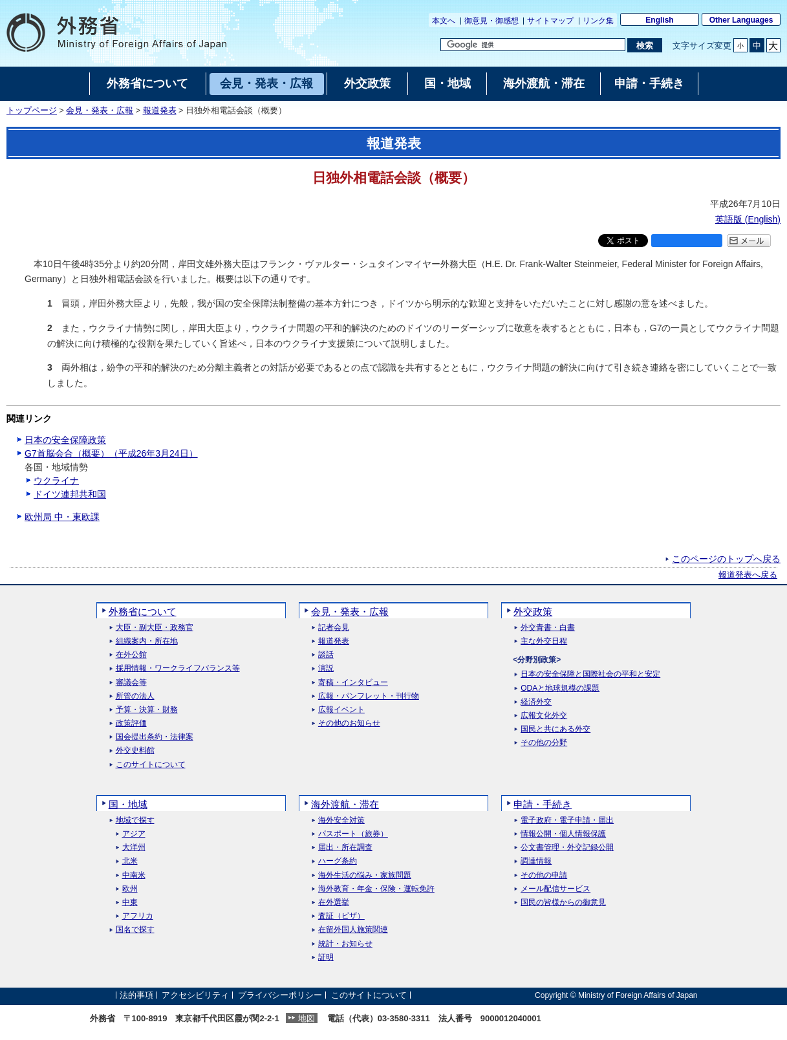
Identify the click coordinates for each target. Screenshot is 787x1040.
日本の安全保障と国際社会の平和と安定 (590, 674)
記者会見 (333, 627)
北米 (130, 861)
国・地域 (128, 804)
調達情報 (536, 861)
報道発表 (160, 110)
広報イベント (341, 710)
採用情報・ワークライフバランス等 (178, 668)
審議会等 (131, 682)
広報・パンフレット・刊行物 (368, 696)
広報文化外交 (544, 715)
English (659, 20)
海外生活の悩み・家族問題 (364, 875)
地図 (306, 1018)
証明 (326, 957)
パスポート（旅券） (353, 834)
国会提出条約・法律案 (154, 737)
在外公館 (131, 655)
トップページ (31, 110)
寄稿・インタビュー (353, 682)
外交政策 (532, 611)
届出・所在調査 (345, 847)
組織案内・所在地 (147, 641)
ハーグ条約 (337, 861)
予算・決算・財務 (147, 710)
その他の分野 (544, 743)
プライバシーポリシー (280, 995)
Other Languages (741, 20)
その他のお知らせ (349, 723)
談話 (326, 655)
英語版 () (748, 219)
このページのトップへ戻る (726, 558)
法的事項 (136, 995)
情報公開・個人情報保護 (563, 834)
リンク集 (598, 20)
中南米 (134, 875)
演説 (326, 668)
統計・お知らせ (345, 944)
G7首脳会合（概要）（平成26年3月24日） (111, 453)
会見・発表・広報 (99, 110)
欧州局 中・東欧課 (62, 517)
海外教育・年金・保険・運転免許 (376, 889)
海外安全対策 (341, 820)
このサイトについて (151, 765)
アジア (134, 834)
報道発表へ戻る (747, 575)
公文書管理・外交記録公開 (567, 847)
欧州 (130, 889)
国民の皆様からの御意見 (563, 902)
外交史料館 (135, 750)
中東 (130, 902)
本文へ (443, 20)
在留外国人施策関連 (353, 930)
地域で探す (135, 820)
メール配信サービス (555, 889)
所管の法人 (135, 696)
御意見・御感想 (491, 20)
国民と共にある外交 (555, 729)
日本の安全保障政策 (65, 440)
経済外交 (536, 702)
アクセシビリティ (195, 995)
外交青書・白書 (548, 627)
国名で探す (135, 930)
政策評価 (131, 723)
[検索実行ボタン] (644, 45)
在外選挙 (333, 902)
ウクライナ (56, 480)
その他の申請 (544, 875)
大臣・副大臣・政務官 (154, 627)
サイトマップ (550, 20)
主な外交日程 (544, 641)
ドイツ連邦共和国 (70, 494)
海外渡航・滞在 (345, 804)
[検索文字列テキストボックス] (532, 44)
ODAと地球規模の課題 (560, 688)
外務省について (143, 611)
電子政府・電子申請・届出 (567, 820)
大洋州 (134, 847)
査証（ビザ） (341, 916)
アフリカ (137, 916)
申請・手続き (542, 804)
